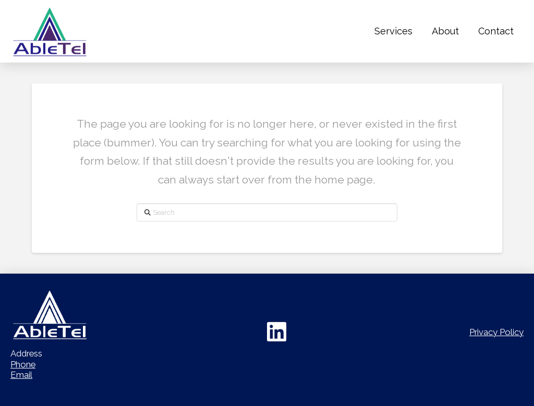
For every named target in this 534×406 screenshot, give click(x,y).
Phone (22, 364)
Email (21, 375)
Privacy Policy (496, 332)
